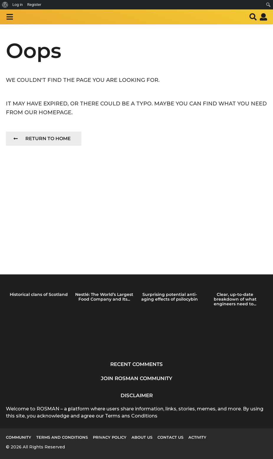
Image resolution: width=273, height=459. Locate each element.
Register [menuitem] (34, 4)
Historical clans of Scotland (39, 294)
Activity (197, 437)
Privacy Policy (109, 437)
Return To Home (42, 138)
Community (18, 437)
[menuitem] (5, 4)
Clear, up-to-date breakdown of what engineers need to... (235, 299)
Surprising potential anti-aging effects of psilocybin (169, 297)
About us (141, 437)
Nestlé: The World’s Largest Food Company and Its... (104, 297)
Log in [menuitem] (17, 4)
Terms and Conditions (62, 437)
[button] (9, 17)
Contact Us (170, 437)
